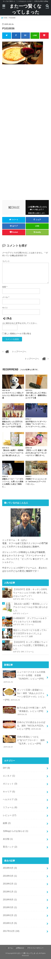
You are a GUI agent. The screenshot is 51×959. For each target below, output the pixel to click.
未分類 (8, 839)
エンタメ (9, 775)
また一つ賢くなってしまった (26, 9)
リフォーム (29, 599)
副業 (31, 636)
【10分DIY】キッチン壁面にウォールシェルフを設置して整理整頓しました (30, 645)
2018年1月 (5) (10, 923)
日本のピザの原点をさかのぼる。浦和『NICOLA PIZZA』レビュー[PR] (24, 725)
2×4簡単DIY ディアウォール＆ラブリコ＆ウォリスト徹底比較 (30, 620)
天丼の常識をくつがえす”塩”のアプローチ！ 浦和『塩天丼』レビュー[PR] (23, 741)
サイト (5, 308)
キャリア (24, 636)
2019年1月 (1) (10, 891)
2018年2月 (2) (10, 915)
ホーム (10, 948)
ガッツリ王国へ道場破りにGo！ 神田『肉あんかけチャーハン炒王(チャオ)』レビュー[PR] (23, 694)
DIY (22, 599)
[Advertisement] (25, 106)
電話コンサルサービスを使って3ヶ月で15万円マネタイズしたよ (30, 632)
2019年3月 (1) (10, 876)
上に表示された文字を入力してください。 (20, 323)
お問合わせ (20, 948)
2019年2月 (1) (10, 883)
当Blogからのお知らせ (15, 831)
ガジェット (10, 783)
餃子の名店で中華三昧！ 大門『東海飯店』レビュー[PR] (24, 711)
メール (5, 297)
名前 (4, 287)
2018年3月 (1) (10, 907)
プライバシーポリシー (35, 948)
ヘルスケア (10, 799)
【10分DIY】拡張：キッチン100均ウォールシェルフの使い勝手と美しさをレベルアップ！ (30, 592)
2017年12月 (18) (11, 931)
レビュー (24, 613)
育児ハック (10, 847)
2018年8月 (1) (10, 899)
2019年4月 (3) (10, 868)
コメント (6, 261)
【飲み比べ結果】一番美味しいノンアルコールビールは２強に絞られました (30, 607)
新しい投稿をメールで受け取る (17, 333)
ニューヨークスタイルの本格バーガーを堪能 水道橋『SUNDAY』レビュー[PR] (24, 676)
